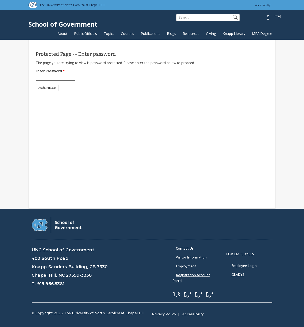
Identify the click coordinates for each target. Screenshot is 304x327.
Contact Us (185, 248)
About (62, 33)
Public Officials (85, 33)
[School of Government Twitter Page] (187, 293)
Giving (211, 33)
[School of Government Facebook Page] (176, 293)
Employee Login (244, 265)
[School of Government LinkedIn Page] (198, 293)
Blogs (171, 33)
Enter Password (50, 71)
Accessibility (263, 5)
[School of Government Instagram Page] (209, 293)
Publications (150, 33)
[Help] (271, 18)
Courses (127, 33)
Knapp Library (234, 33)
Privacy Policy (164, 314)
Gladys (237, 274)
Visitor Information (191, 257)
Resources (191, 33)
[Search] (203, 17)
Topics (109, 33)
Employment (186, 266)
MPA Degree (262, 33)
